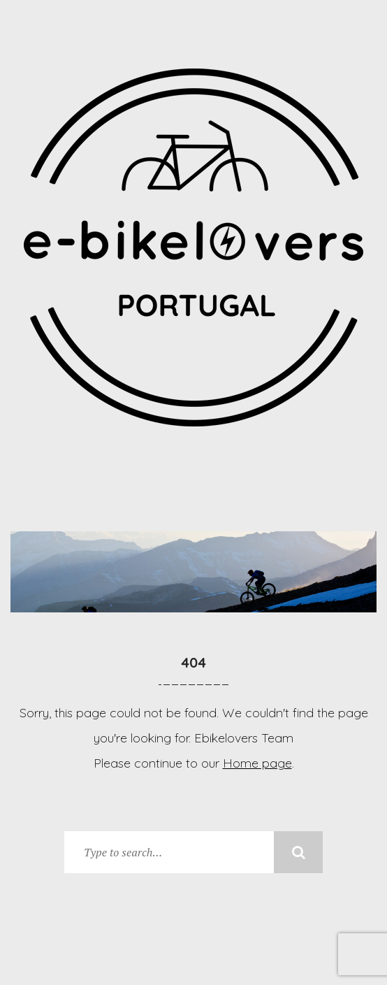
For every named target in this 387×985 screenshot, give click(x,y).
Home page (257, 763)
